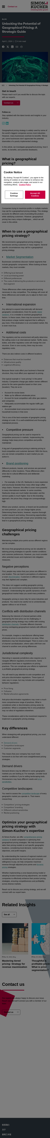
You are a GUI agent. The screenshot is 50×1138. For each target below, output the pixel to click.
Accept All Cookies (35, 194)
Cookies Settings (14, 194)
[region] (25, 184)
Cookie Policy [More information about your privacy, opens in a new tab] (25, 185)
